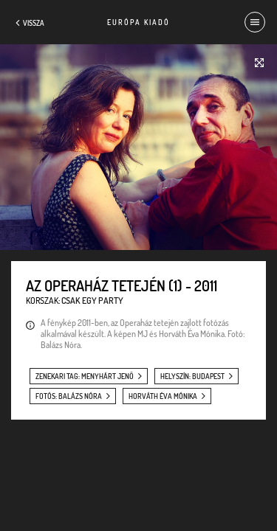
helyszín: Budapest (192, 376)
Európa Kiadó (138, 22)
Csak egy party (92, 300)
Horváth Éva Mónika (163, 396)
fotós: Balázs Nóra (68, 396)
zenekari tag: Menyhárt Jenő (84, 376)
